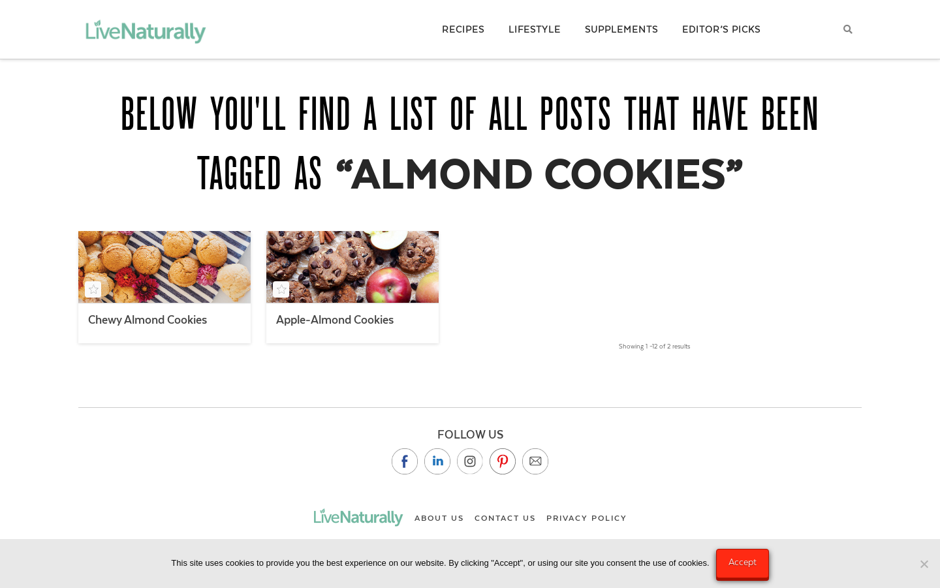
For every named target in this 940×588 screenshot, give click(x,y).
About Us (439, 518)
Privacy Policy (586, 518)
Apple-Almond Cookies (335, 319)
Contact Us (505, 518)
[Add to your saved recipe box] (93, 289)
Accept (742, 562)
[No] (923, 563)
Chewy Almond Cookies (147, 319)
